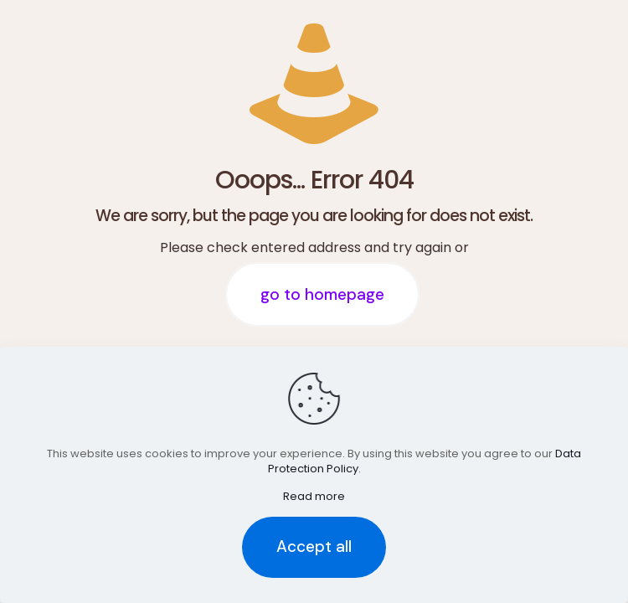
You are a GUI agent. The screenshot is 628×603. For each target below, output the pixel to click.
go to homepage (322, 294)
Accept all (314, 546)
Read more (314, 496)
